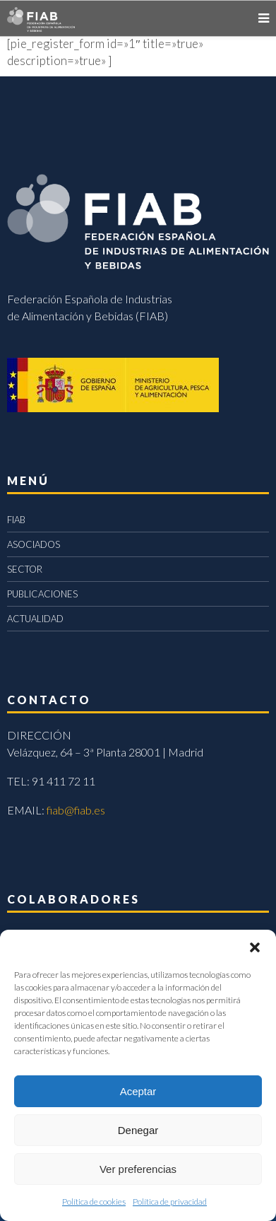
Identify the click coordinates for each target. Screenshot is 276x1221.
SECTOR (24, 569)
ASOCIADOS (33, 544)
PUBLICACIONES (42, 594)
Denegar (138, 1130)
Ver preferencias (138, 1169)
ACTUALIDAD (35, 618)
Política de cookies (94, 1201)
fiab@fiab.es (76, 810)
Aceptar (138, 1091)
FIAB (16, 519)
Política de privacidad (170, 1201)
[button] (255, 947)
